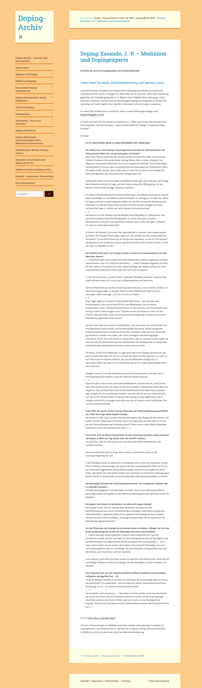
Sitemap (125, 681)
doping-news (22, 67)
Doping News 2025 (145, 18)
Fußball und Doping (25, 81)
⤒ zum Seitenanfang (158, 681)
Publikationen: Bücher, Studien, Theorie (32, 151)
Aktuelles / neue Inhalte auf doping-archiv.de (30, 161)
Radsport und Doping (26, 74)
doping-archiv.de (111, 655)
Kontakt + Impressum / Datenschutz (34, 176)
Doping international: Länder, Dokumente (30, 99)
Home (98, 18)
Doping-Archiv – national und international (31, 59)
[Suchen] (49, 194)
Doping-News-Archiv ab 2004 (118, 18)
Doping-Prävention (25, 130)
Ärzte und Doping (24, 107)
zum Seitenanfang (25, 183)
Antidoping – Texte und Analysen (28, 122)
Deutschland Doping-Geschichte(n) (26, 89)
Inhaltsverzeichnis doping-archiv (33, 169)
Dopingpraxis (22, 114)
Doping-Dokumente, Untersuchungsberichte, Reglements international (29, 140)
